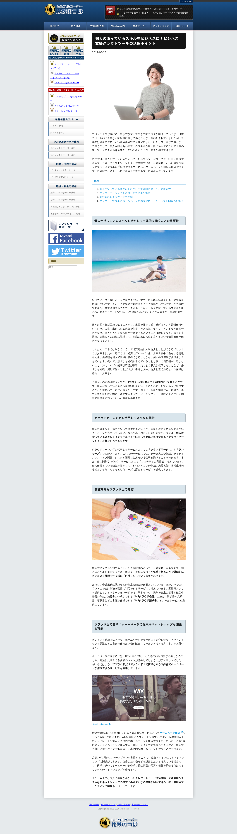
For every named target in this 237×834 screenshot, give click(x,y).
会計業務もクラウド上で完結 (116, 197)
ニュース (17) (56, 126)
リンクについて (108, 805)
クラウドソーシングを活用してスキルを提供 (125, 193)
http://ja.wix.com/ (100, 724)
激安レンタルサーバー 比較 (62, 193)
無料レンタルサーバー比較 (62, 155)
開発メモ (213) (57, 133)
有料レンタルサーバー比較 (62, 148)
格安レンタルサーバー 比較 (62, 200)
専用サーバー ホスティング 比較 (65, 214)
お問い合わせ (123, 805)
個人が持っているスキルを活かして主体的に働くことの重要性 (135, 189)
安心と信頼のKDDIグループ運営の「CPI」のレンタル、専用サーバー (152, 9)
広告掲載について (140, 805)
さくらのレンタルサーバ (67, 106)
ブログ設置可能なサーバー (62, 177)
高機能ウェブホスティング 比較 (64, 207)
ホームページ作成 (170, 733)
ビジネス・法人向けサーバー (63, 170)
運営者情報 (94, 805)
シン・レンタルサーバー (67, 82)
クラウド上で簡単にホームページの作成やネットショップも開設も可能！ (142, 201)
